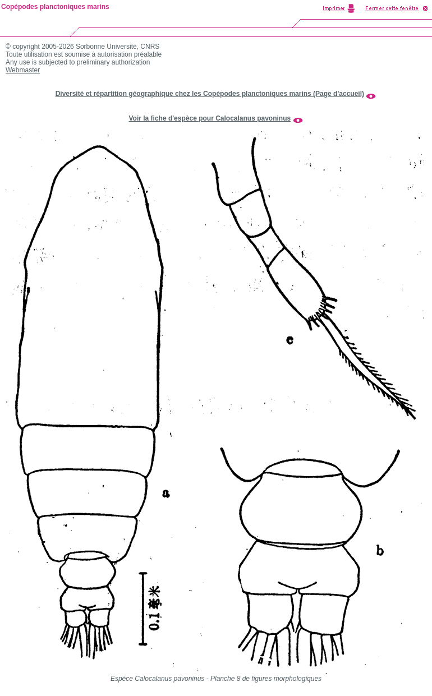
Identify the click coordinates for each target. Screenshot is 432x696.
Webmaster (23, 70)
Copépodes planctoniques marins (55, 7)
